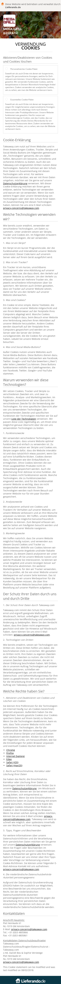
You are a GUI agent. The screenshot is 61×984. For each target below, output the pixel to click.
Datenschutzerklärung (15, 183)
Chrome (10, 750)
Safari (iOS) (12, 762)
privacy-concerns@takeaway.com (21, 208)
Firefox (10, 753)
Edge (9, 759)
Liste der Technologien (23, 418)
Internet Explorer (15, 756)
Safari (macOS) (14, 765)
